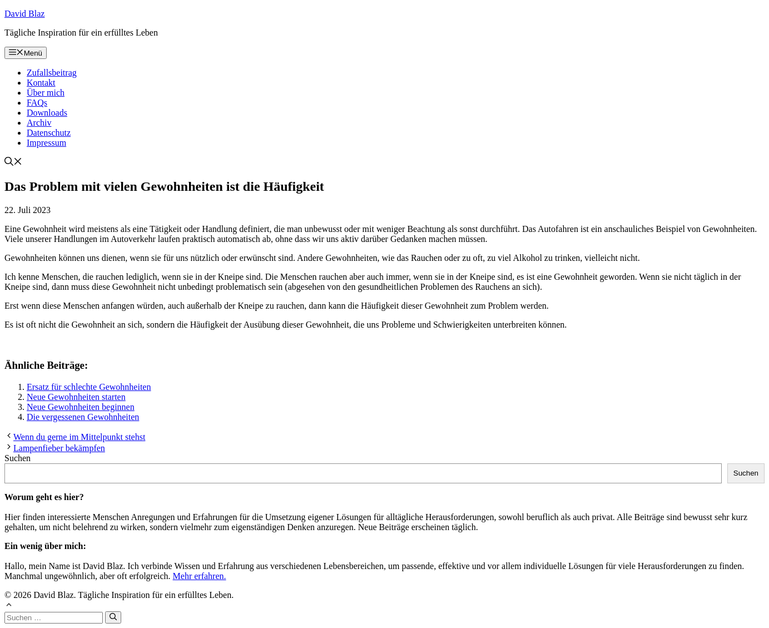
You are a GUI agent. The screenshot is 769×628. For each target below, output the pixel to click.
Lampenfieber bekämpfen (59, 448)
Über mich (46, 92)
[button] (13, 162)
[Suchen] (113, 617)
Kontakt (41, 82)
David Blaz (24, 13)
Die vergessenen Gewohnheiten (83, 417)
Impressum (46, 142)
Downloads (47, 112)
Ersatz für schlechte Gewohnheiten (89, 387)
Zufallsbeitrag (52, 72)
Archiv (39, 122)
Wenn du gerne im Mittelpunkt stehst (79, 437)
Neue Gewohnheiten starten (76, 397)
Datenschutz (49, 132)
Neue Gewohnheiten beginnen (81, 407)
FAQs (37, 102)
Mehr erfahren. (199, 576)
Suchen (17, 458)
